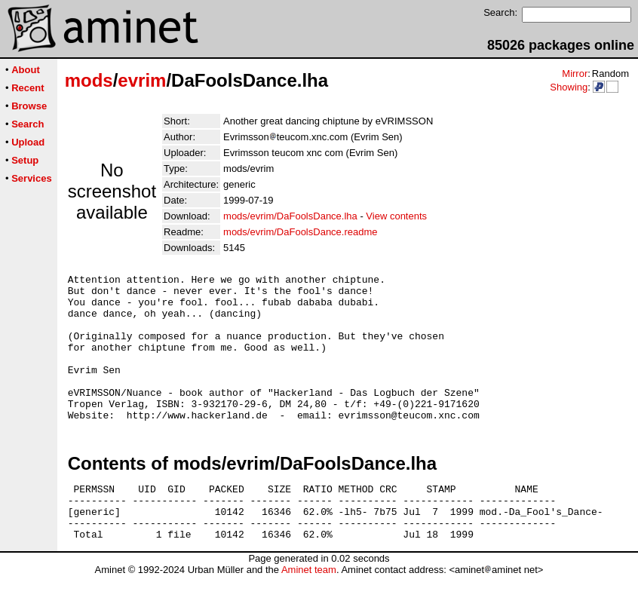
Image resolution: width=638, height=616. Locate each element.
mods (89, 80)
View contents (396, 216)
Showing (568, 87)
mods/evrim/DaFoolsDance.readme (300, 232)
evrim (142, 80)
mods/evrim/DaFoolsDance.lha (290, 216)
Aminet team (308, 610)
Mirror (574, 73)
